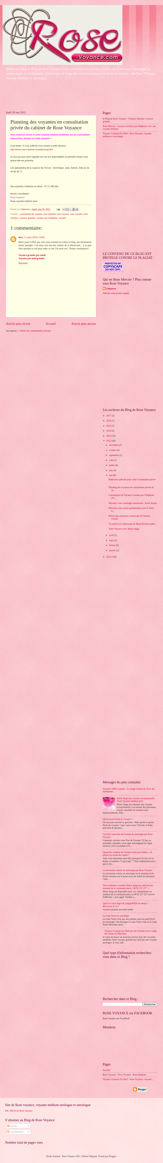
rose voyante (76, 214)
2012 (109, 441)
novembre (114, 445)
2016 (109, 420)
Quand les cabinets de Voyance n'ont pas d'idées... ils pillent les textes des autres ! (127, 853)
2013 (109, 436)
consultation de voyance (31, 214)
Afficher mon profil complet (116, 293)
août (111, 460)
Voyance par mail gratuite (31, 258)
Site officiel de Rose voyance (18, 1110)
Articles (12, 1126)
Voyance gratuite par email (32, 255)
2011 (109, 557)
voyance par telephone (46, 218)
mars (111, 540)
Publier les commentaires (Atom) (35, 331)
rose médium (49, 214)
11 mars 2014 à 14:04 (34, 237)
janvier (112, 550)
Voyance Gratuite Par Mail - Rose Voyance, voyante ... (128, 1079)
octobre (113, 450)
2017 (109, 415)
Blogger (112, 1156)
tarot (85, 214)
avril (111, 535)
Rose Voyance (17, 197)
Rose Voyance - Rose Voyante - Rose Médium (124, 1074)
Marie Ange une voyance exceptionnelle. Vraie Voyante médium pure (136, 800)
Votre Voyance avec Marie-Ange (123, 529)
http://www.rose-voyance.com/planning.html (31, 149)
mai (111, 475)
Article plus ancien (83, 323)
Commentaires (15, 1132)
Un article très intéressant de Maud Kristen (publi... (132, 524)
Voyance (14, 218)
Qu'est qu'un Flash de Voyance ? (118, 819)
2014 (109, 430)
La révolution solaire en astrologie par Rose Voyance (127, 870)
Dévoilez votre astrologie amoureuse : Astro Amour (132, 503)
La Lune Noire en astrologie (116, 916)
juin (111, 470)
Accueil (51, 323)
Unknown (111, 288)
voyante (62, 218)
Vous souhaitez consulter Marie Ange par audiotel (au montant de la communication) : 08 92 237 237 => (128, 887)
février (112, 545)
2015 (109, 426)
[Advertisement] (68, 97)
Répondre (23, 263)
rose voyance (63, 214)
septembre (114, 455)
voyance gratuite (27, 218)
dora (21, 237)
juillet (112, 465)
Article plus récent (18, 323)
